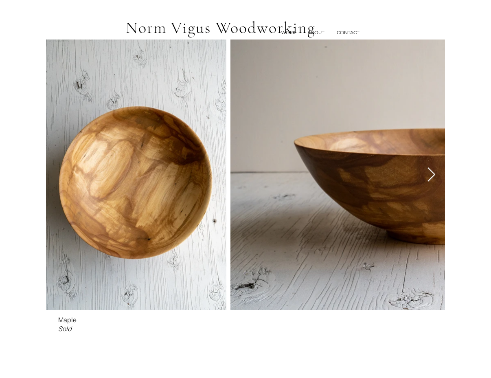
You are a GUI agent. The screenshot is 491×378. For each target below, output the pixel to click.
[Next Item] (431, 174)
